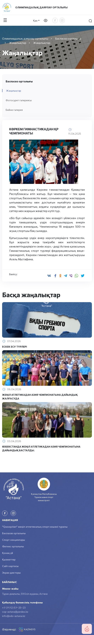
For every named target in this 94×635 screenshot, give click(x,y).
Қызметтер (8, 559)
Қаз (35, 20)
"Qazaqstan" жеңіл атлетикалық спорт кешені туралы (35, 526)
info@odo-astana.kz (13, 615)
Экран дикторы (11, 572)
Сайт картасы (10, 566)
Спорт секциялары (13, 539)
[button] (36, 179)
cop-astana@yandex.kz (15, 611)
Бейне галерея (14, 109)
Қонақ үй (7, 552)
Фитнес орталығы (13, 546)
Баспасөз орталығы (14, 533)
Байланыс (9, 582)
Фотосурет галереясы (19, 100)
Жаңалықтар (13, 90)
